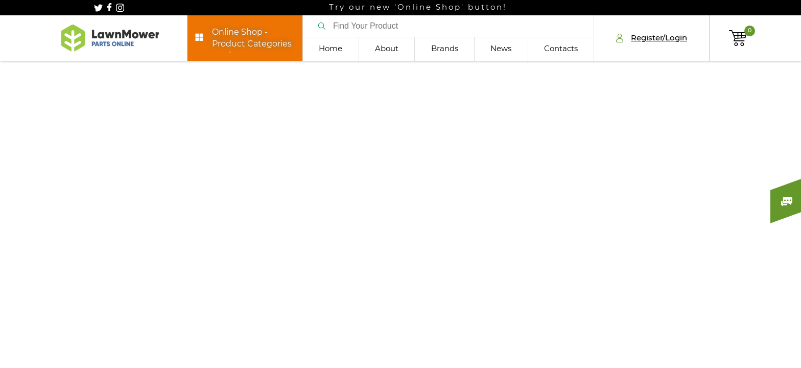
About (386, 49)
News (500, 49)
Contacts (561, 49)
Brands (444, 49)
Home (330, 49)
